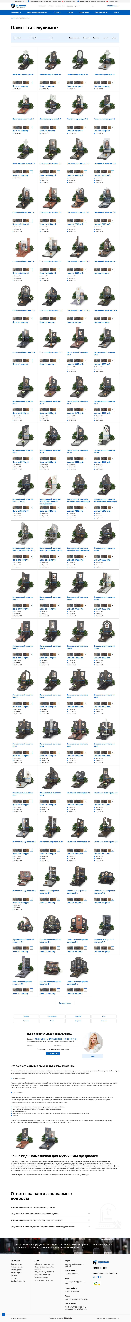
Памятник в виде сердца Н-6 (105, 842)
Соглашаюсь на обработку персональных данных (54, 1049)
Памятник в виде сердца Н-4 (51, 842)
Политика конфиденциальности (107, 1318)
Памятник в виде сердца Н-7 (24, 891)
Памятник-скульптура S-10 (24, 163)
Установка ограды (41, 1277)
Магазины (58, 6)
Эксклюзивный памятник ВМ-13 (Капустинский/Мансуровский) (50, 501)
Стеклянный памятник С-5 (50, 212)
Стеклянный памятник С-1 (50, 163)
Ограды (70, 12)
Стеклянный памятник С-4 (23, 212)
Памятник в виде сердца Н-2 (105, 793)
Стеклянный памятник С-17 (51, 352)
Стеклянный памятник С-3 (105, 163)
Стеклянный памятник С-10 (78, 261)
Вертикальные (16, 1264)
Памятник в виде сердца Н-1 (78, 793)
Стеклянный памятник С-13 (51, 310)
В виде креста (16, 1270)
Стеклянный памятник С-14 (78, 310)
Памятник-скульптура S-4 (77, 74)
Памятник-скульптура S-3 (50, 74)
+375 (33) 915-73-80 (40, 1039)
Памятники (16, 12)
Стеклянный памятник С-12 (24, 310)
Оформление (84, 12)
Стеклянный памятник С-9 (50, 261)
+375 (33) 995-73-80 (70, 1039)
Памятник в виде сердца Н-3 (24, 842)
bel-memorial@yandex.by (108, 1273)
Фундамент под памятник (44, 1272)
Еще (116, 12)
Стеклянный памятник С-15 (105, 310)
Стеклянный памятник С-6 (78, 212)
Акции (63, 6)
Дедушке (78, 1021)
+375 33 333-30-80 (111, 6)
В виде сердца (16, 1273)
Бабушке (104, 1021)
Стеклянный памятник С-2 (78, 163)
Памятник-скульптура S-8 (77, 119)
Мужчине (26, 1021)
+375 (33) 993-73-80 (55, 1039)
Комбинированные (18, 1281)
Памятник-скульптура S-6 (23, 119)
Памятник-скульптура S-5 (104, 74)
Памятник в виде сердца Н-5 (78, 842)
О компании (41, 6)
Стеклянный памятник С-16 (24, 352)
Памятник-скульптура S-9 (104, 119)
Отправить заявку (53, 1053)
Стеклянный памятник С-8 (23, 261)
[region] (65, 661)
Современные (52, 1016)
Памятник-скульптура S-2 (23, 74)
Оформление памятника (44, 1264)
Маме (52, 1021)
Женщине (78, 1016)
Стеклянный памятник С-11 (105, 261)
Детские (14, 1275)
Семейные (26, 1016)
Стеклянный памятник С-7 (105, 212)
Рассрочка (70, 6)
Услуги (57, 12)
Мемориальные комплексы (37, 12)
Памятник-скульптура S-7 (50, 119)
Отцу (103, 1016)
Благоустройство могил (44, 1280)
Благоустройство (101, 12)
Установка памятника (43, 1275)
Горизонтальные (17, 1267)
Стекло (13, 1278)
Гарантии (76, 6)
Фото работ (51, 6)
